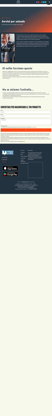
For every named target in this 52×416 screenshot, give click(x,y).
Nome (2, 110)
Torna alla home (7, 17)
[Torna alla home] (2, 18)
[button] (49, 2)
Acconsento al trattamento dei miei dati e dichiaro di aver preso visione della (19, 127)
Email (2, 114)
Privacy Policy (33, 127)
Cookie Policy (4, 159)
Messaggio (3, 118)
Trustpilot (4, 161)
